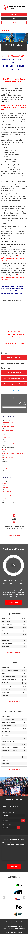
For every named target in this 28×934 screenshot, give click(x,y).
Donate (14, 18)
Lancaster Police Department (9, 457)
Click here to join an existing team (14, 378)
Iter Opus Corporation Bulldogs (9, 443)
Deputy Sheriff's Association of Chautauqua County (14, 453)
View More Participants (14, 652)
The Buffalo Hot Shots (7, 422)
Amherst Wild (6, 689)
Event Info (5, 30)
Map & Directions (14, 535)
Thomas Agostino (6, 491)
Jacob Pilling (5, 640)
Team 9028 (5, 695)
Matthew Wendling (6, 495)
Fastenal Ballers (6, 469)
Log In (14, 22)
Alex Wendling (5, 483)
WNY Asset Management (8, 426)
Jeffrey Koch (6, 634)
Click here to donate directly (14, 357)
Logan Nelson (5, 498)
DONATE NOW (13, 602)
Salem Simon (6, 637)
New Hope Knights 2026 (7, 430)
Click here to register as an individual (14, 384)
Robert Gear (5, 646)
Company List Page (14, 390)
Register (14, 14)
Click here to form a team (14, 372)
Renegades (4, 434)
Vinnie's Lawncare (6, 463)
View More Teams (14, 701)
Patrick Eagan (5, 487)
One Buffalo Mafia (6, 438)
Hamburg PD (5, 449)
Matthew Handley (7, 643)
